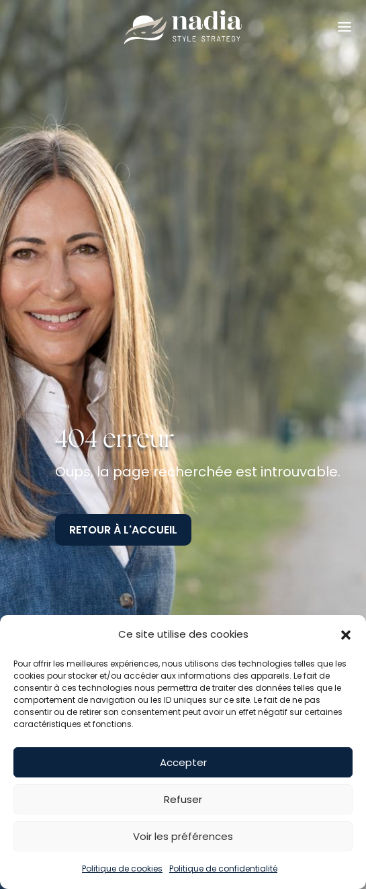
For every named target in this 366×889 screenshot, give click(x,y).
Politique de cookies (122, 868)
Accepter (183, 762)
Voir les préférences (183, 836)
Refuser (183, 799)
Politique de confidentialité (223, 868)
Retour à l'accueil (123, 530)
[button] (346, 635)
